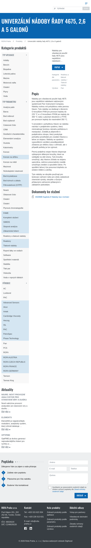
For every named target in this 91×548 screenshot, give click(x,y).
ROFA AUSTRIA (10, 358)
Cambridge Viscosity (12, 316)
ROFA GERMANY (10, 371)
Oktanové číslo (9, 195)
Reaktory (7, 241)
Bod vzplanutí (9, 121)
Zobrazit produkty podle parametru (57, 520)
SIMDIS (6, 222)
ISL (4, 325)
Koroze (6, 152)
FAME (6, 213)
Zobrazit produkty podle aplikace (57, 513)
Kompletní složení (10, 218)
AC (4, 289)
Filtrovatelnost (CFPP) (12, 185)
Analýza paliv (8, 107)
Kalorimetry (8, 148)
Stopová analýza (10, 227)
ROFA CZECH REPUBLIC (14, 362)
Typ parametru (9, 101)
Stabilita (6, 264)
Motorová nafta (9, 83)
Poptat (57, 67)
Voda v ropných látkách (13, 278)
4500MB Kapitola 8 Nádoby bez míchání (52, 197)
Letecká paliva (9, 74)
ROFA (6, 352)
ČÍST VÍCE (5, 411)
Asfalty (6, 60)
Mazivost (7, 167)
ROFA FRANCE (10, 366)
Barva (5, 112)
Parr (5, 343)
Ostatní (6, 87)
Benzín (6, 65)
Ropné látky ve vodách (13, 251)
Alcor (5, 307)
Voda (5, 96)
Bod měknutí (8, 116)
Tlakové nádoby (10, 246)
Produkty (19, 41)
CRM (5, 130)
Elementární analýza (12, 139)
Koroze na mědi (10, 162)
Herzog (6, 321)
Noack (6, 190)
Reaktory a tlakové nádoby (14, 236)
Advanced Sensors (11, 303)
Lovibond (7, 293)
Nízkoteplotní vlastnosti (13, 171)
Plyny (5, 92)
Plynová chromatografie (13, 208)
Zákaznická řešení (11, 231)
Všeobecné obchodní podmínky (78, 518)
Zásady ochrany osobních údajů (76, 525)
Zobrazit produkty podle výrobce (57, 527)
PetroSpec (7, 334)
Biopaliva (7, 69)
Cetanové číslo (9, 125)
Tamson (6, 376)
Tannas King (8, 380)
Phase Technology (11, 338)
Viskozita (7, 273)
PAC (5, 298)
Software (7, 255)
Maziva (6, 78)
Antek (5, 312)
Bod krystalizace (10, 176)
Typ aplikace (8, 55)
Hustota (6, 143)
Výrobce (6, 283)
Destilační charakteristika (13, 134)
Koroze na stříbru (10, 157)
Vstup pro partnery (77, 512)
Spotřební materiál (11, 260)
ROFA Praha (6, 41)
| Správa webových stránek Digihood (57, 541)
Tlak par (6, 269)
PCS (5, 348)
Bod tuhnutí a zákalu (12, 181)
